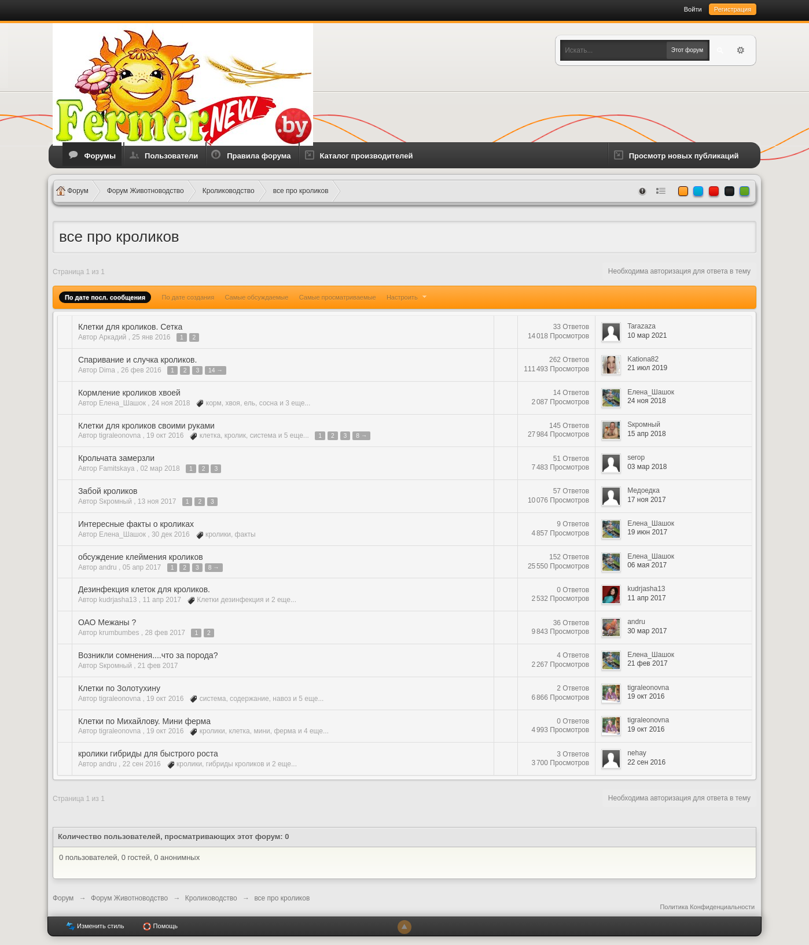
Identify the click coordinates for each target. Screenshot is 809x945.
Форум (63, 898)
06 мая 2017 (647, 565)
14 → (215, 370)
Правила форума (258, 156)
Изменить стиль (95, 926)
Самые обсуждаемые (257, 297)
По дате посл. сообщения (105, 297)
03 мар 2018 (647, 467)
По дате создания (188, 297)
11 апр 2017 (646, 598)
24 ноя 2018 (646, 401)
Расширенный (740, 50)
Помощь (160, 926)
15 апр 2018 (646, 434)
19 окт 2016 (645, 696)
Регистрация (732, 9)
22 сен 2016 (646, 762)
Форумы (100, 156)
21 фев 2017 (647, 663)
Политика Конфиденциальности (707, 906)
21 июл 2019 (647, 368)
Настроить (408, 297)
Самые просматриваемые (337, 297)
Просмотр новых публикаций (684, 156)
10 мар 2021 (647, 335)
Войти (693, 9)
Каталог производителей (366, 156)
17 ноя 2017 (646, 500)
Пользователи (171, 156)
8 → (361, 436)
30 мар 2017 (647, 631)
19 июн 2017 (647, 532)
